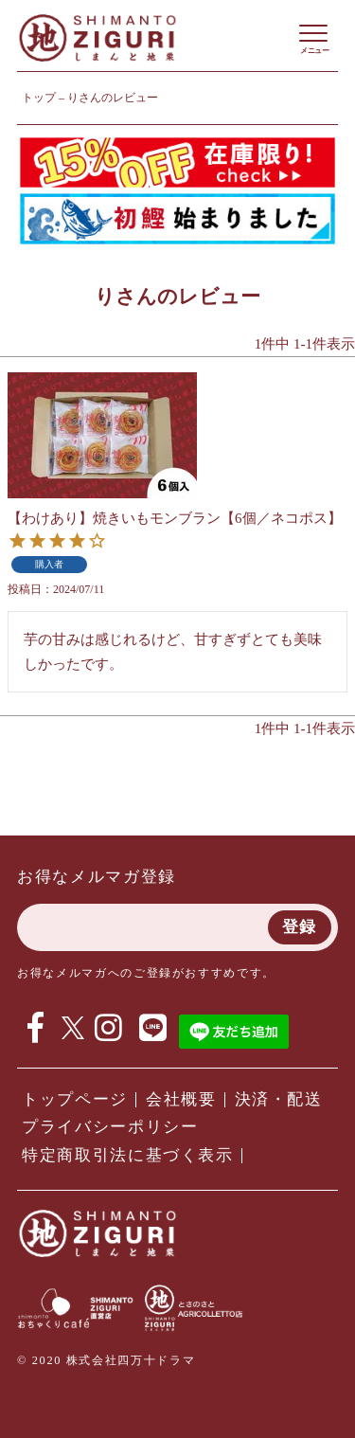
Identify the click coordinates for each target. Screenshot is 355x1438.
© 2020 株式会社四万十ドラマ (106, 1360)
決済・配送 (279, 1099)
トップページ (75, 1099)
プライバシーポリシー (110, 1127)
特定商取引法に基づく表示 (128, 1155)
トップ (39, 97)
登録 (299, 927)
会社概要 (181, 1099)
